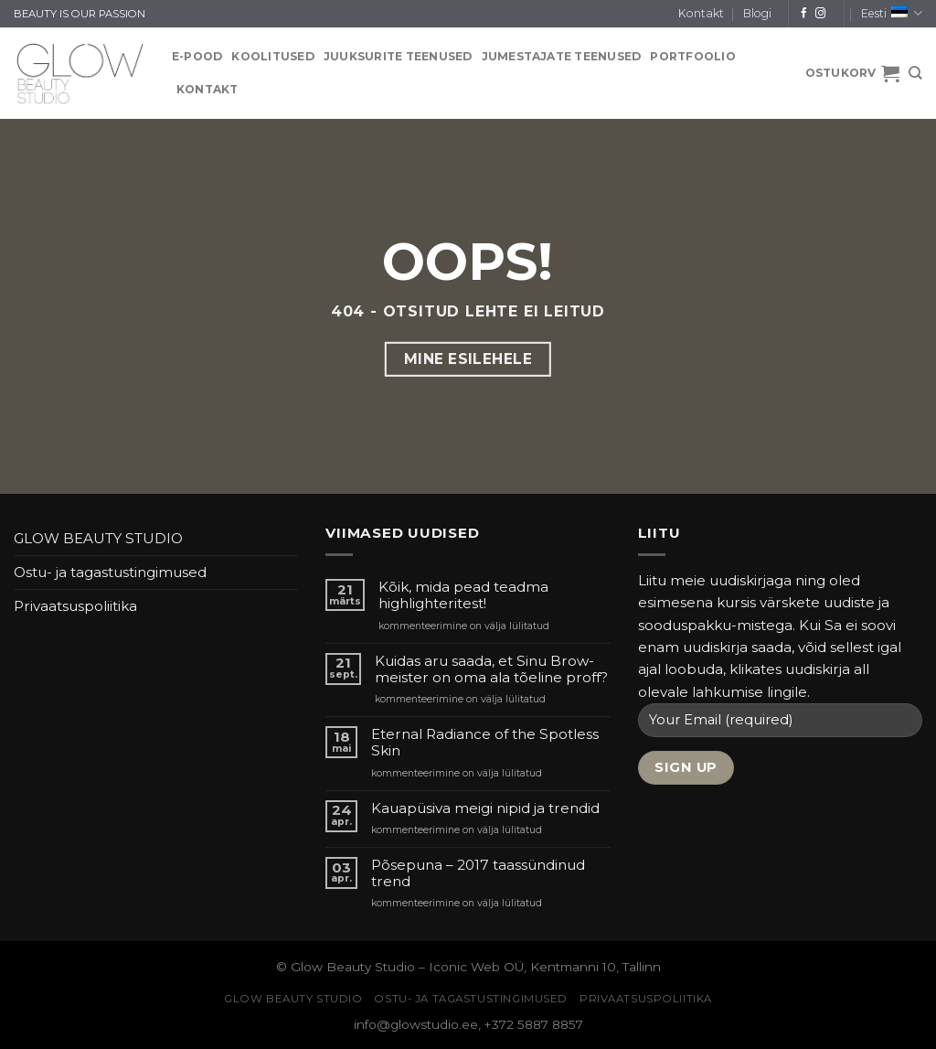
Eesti (891, 13)
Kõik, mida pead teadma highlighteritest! (463, 595)
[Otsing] (915, 73)
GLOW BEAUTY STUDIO (98, 538)
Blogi (757, 13)
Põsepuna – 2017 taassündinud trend (478, 873)
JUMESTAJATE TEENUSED (562, 56)
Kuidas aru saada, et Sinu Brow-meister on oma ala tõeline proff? (491, 669)
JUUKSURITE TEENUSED (398, 56)
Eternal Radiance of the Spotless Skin (485, 742)
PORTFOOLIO (692, 56)
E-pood (197, 56)
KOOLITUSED (272, 56)
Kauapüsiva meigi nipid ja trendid (485, 808)
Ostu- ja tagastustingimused (110, 572)
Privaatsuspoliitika (75, 606)
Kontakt (701, 13)
